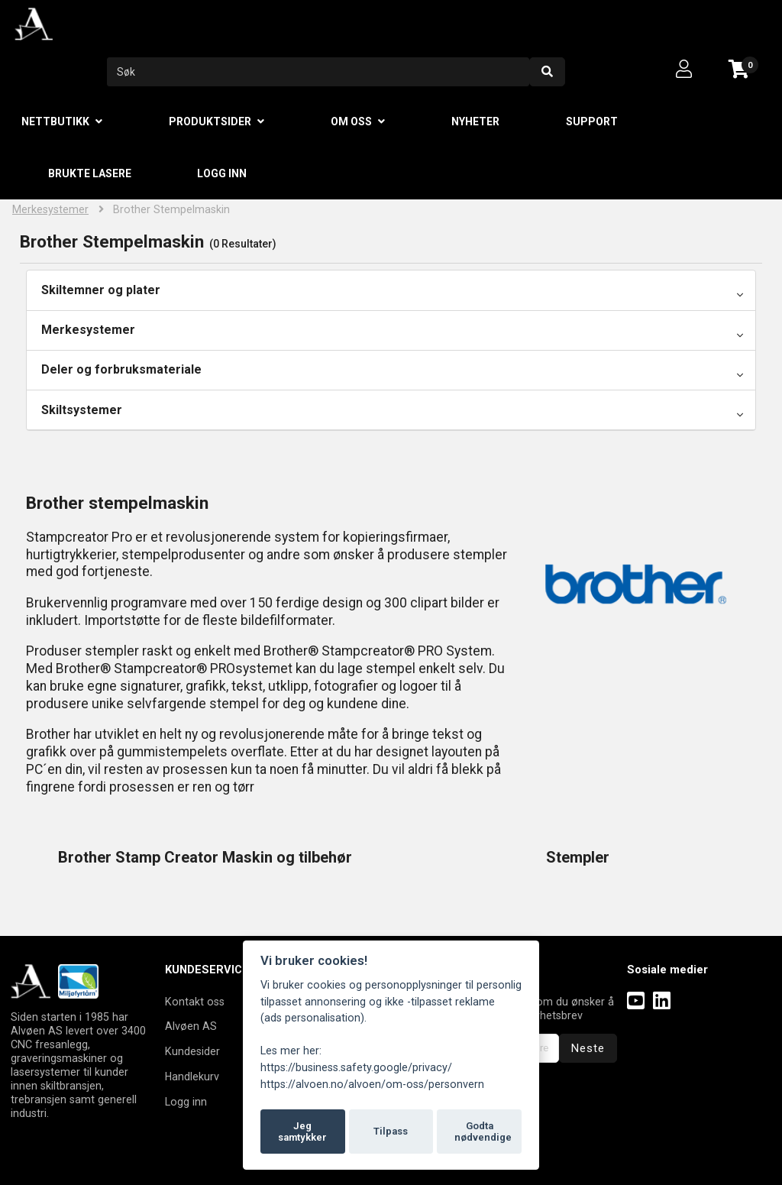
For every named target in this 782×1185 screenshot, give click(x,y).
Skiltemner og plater (100, 290)
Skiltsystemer (81, 410)
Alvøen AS (191, 1026)
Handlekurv (192, 1076)
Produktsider (210, 121)
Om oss (351, 121)
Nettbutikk (55, 121)
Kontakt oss (195, 1002)
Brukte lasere (89, 173)
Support (592, 121)
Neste (588, 1048)
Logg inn (222, 173)
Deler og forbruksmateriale (121, 369)
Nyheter (475, 121)
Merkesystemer (50, 209)
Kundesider (192, 1051)
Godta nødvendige (483, 1132)
